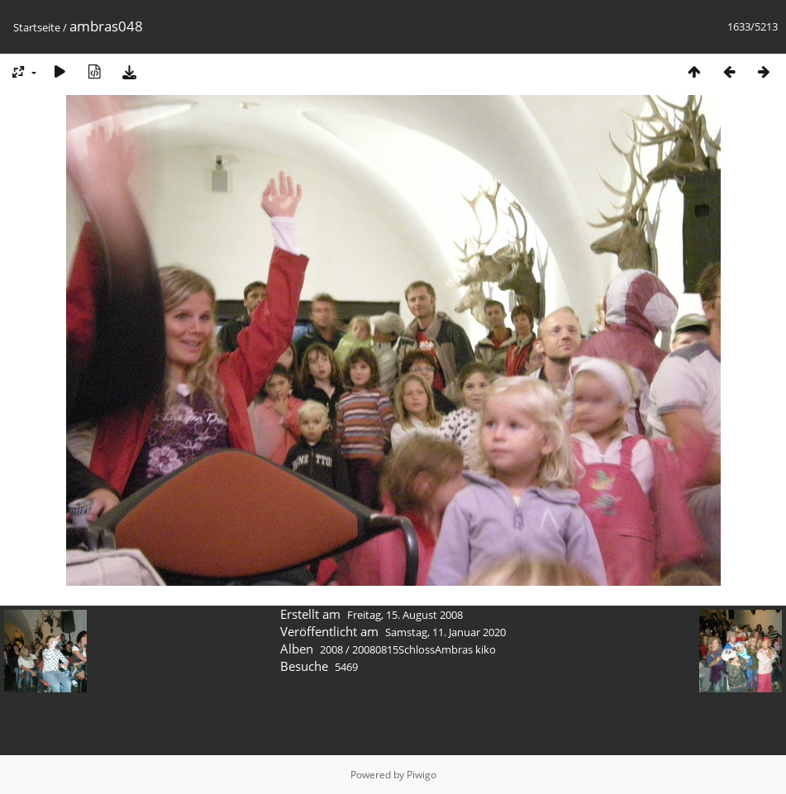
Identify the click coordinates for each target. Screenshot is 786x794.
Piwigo (421, 775)
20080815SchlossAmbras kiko (424, 649)
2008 (331, 649)
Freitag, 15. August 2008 (405, 614)
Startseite (36, 27)
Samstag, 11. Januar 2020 (445, 632)
